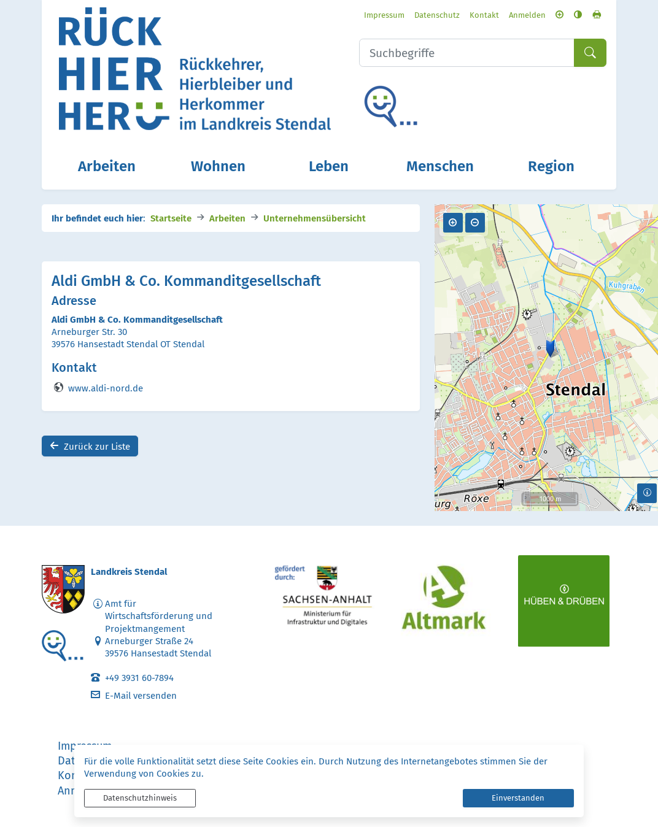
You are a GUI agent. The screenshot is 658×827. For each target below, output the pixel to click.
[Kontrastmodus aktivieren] (577, 14)
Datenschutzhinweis (140, 798)
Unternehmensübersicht (314, 217)
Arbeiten (227, 217)
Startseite (171, 217)
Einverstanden (518, 798)
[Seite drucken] (596, 14)
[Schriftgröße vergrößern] (559, 14)
